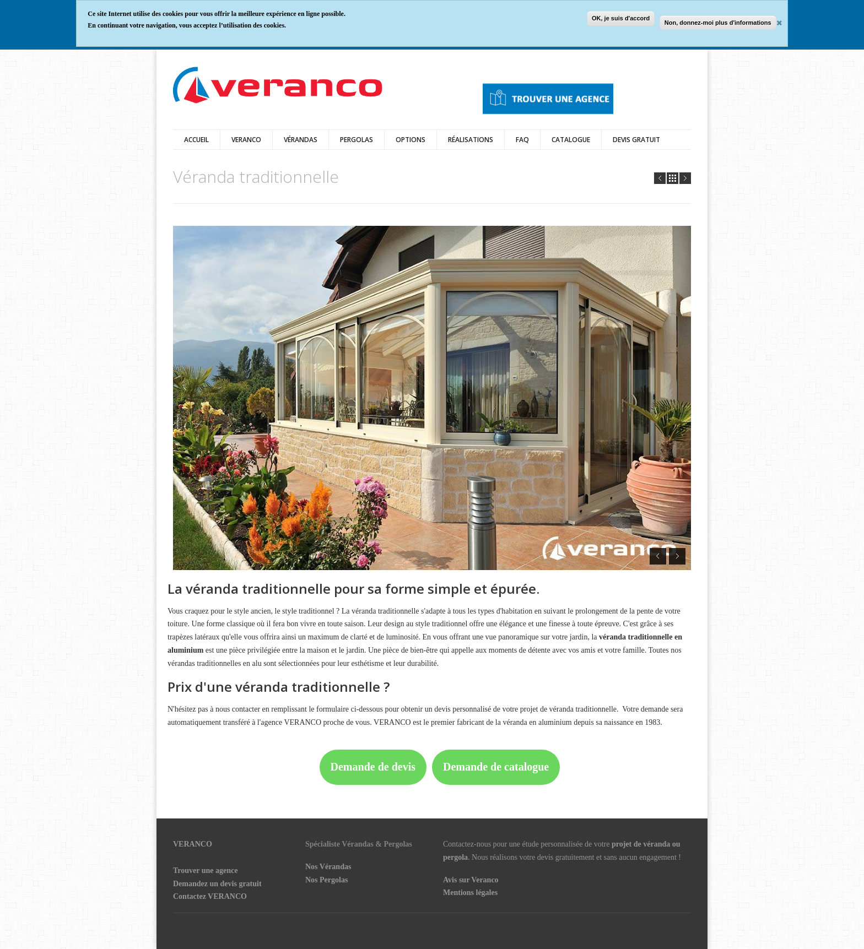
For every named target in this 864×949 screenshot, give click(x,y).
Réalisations (470, 139)
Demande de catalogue (496, 767)
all (672, 178)
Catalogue (571, 139)
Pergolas (356, 139)
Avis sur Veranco (471, 880)
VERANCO (192, 844)
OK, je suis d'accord (621, 18)
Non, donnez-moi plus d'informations (718, 22)
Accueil (196, 139)
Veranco (246, 139)
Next (685, 178)
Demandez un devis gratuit (217, 884)
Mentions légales (470, 892)
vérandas (300, 139)
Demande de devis (373, 767)
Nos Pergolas (326, 880)
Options (410, 139)
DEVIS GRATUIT (636, 139)
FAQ (522, 139)
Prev (660, 178)
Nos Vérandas (328, 867)
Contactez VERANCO (210, 896)
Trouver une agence (205, 870)
